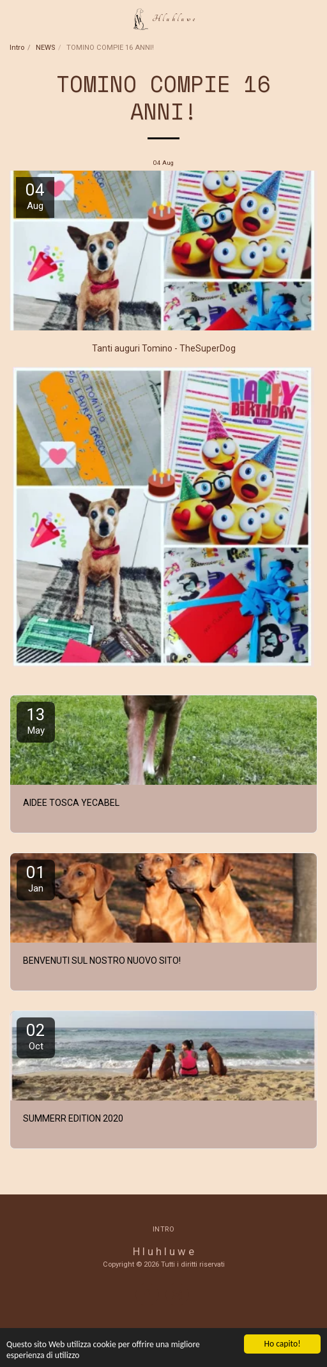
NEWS (45, 47)
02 (36, 1036)
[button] (14, 18)
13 (36, 720)
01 (36, 878)
